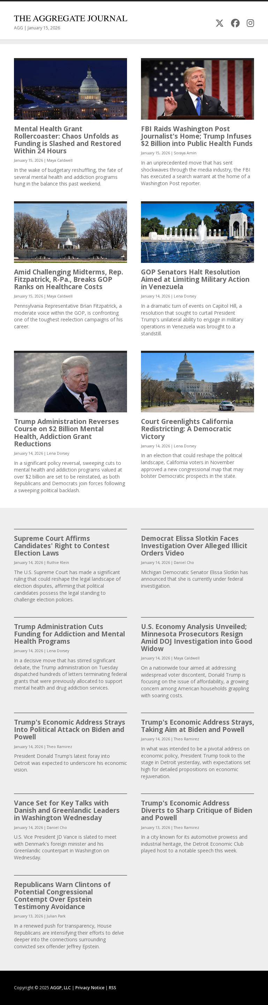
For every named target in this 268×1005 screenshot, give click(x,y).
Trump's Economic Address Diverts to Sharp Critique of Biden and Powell (196, 810)
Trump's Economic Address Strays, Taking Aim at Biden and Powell (197, 725)
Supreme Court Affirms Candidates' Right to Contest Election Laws (62, 545)
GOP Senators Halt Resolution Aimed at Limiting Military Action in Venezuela (195, 279)
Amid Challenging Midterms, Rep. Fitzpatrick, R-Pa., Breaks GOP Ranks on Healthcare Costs (68, 279)
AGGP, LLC (60, 988)
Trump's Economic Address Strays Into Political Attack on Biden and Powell (69, 729)
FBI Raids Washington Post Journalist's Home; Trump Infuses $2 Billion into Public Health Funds (197, 136)
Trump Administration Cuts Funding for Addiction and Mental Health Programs (69, 634)
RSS (112, 988)
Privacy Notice (89, 988)
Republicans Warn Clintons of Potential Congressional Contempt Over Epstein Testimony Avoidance (62, 896)
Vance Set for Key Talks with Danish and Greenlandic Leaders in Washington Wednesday (67, 810)
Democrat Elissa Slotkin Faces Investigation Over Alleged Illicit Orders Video (194, 545)
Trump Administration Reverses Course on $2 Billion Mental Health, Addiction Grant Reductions (66, 432)
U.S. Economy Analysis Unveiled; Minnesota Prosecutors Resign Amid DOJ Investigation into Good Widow (196, 638)
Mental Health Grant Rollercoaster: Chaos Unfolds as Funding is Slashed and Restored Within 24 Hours (67, 140)
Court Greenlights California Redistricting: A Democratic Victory (187, 429)
